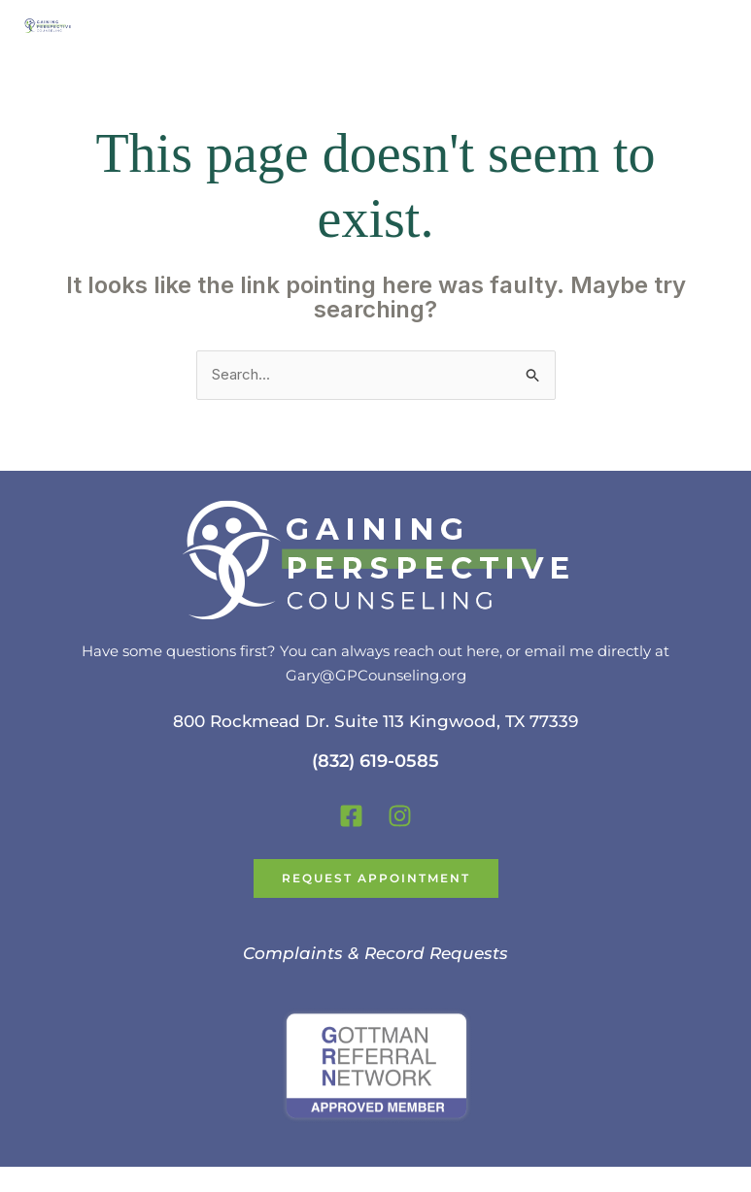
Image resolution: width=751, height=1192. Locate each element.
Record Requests (436, 953)
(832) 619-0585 (375, 761)
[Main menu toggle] (711, 25)
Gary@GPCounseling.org (376, 675)
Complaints (293, 953)
